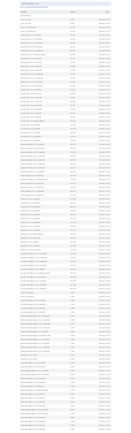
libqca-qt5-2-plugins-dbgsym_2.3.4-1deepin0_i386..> (36, 335)
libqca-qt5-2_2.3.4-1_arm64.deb (30, 199)
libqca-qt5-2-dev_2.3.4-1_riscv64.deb (32, 43)
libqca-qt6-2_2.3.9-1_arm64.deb (30, 230)
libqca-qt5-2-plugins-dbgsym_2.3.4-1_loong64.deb (35, 320)
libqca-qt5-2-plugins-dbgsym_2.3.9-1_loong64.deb (35, 324)
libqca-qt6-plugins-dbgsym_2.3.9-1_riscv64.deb (34, 370)
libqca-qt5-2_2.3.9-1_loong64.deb (31, 222)
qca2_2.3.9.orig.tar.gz (27, 292)
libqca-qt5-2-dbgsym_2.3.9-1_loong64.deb (33, 382)
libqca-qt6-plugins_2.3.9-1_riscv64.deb (32, 183)
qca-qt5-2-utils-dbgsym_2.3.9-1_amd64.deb (33, 288)
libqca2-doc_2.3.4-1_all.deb (29, 359)
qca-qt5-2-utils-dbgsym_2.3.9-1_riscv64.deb (34, 253)
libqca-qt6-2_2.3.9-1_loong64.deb (31, 249)
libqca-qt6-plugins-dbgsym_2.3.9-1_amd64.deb (34, 413)
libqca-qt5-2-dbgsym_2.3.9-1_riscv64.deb (33, 363)
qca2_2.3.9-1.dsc (26, 23)
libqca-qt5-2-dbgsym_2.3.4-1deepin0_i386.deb (34, 390)
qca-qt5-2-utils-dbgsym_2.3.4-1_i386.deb (33, 269)
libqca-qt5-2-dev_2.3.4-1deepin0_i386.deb (33, 54)
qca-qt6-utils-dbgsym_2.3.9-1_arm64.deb (33, 308)
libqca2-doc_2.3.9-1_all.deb (29, 355)
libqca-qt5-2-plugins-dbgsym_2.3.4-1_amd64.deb (35, 347)
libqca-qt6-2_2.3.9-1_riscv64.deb (30, 238)
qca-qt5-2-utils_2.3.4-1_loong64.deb (31, 97)
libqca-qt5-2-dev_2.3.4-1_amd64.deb (31, 47)
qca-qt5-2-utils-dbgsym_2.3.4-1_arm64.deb (33, 277)
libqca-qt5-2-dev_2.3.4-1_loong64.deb (32, 50)
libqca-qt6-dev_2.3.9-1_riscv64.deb (31, 62)
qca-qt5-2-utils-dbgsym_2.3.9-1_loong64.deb (34, 257)
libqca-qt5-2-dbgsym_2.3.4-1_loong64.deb (33, 378)
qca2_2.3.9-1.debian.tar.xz (28, 31)
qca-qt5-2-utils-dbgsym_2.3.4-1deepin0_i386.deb (35, 273)
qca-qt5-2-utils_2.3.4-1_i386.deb (30, 125)
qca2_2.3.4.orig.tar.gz (27, 296)
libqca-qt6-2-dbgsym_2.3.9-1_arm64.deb (33, 425)
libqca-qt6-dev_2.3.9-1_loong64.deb (31, 70)
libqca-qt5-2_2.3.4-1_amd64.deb (30, 218)
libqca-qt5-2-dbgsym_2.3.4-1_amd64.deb (33, 402)
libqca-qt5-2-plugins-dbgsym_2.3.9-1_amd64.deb (35, 351)
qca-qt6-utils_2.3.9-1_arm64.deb (30, 128)
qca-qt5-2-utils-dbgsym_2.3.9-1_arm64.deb (33, 281)
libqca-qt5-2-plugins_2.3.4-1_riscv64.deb (33, 160)
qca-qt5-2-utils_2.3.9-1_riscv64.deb (31, 101)
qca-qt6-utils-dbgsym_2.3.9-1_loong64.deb (33, 304)
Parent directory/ (26, 15)
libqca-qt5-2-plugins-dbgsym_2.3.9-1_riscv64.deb (35, 316)
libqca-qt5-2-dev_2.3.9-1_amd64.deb (31, 82)
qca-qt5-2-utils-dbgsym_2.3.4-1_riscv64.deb (34, 265)
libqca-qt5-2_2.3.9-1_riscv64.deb (30, 210)
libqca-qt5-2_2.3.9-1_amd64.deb (30, 214)
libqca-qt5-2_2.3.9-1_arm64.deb (30, 203)
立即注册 (36, 3)
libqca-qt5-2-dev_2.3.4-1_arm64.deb (31, 39)
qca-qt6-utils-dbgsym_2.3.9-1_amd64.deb (33, 312)
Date (107, 12)
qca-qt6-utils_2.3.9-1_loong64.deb (31, 136)
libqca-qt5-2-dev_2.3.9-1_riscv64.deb (32, 78)
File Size (73, 12)
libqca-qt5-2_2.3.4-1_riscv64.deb (30, 226)
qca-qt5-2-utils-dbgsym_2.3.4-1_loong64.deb (34, 261)
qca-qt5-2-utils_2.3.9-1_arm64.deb (31, 93)
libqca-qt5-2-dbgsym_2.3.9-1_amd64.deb (33, 406)
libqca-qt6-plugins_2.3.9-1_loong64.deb (32, 191)
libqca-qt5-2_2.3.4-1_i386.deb (29, 242)
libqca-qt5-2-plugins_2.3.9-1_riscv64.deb (33, 156)
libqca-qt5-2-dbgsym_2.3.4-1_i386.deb (32, 386)
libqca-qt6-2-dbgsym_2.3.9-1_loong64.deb (33, 421)
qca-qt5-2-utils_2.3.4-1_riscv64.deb (31, 105)
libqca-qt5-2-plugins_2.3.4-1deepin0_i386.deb (34, 179)
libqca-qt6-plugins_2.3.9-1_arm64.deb (32, 175)
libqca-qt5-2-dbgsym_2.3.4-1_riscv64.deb (33, 366)
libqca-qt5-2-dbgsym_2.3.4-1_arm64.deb (33, 394)
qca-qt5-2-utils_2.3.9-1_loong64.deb (31, 109)
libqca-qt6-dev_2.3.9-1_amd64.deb (31, 66)
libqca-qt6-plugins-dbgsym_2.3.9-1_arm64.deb (34, 409)
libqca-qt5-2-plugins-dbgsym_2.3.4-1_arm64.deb (35, 339)
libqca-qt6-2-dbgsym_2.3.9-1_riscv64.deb (33, 417)
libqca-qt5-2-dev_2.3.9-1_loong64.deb (32, 74)
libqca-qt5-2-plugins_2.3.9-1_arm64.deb (32, 148)
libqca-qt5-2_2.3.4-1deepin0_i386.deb (32, 234)
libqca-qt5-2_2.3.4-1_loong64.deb (31, 207)
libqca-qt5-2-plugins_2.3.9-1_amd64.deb (32, 171)
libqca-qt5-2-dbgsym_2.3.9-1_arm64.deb (33, 398)
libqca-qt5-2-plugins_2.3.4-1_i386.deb (32, 187)
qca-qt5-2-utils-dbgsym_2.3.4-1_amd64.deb (33, 285)
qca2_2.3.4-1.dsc (26, 19)
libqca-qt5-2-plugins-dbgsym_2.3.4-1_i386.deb (34, 331)
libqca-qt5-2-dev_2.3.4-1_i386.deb (31, 35)
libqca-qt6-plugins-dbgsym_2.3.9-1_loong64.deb (35, 374)
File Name (23, 12)
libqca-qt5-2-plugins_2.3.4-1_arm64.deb (32, 144)
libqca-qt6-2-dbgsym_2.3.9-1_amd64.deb (33, 429)
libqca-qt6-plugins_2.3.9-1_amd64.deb (32, 195)
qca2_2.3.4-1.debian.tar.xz (28, 27)
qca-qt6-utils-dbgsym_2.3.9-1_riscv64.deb (33, 300)
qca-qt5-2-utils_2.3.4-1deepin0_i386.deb (32, 121)
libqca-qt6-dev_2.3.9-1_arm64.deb (31, 58)
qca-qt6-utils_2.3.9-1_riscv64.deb (30, 132)
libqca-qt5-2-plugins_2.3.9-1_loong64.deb (33, 164)
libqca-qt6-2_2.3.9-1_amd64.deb (30, 246)
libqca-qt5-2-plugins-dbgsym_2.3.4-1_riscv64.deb (35, 327)
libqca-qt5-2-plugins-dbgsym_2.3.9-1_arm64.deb (35, 343)
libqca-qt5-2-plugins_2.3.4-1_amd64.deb (32, 167)
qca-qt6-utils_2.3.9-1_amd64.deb (30, 140)
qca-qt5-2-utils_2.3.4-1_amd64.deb (31, 113)
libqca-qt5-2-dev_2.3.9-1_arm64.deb (31, 86)
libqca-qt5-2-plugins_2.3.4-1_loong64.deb (33, 152)
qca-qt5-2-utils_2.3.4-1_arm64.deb (31, 89)
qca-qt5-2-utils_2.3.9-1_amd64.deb (31, 117)
